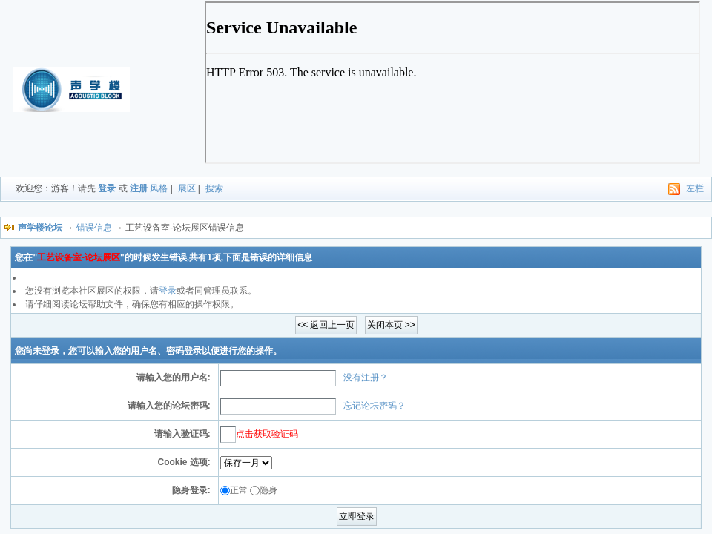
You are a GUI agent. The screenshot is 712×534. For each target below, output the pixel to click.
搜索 (214, 188)
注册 (139, 188)
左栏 (695, 188)
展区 (187, 188)
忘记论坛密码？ (374, 405)
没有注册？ (365, 377)
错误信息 (94, 227)
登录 (107, 188)
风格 (159, 188)
